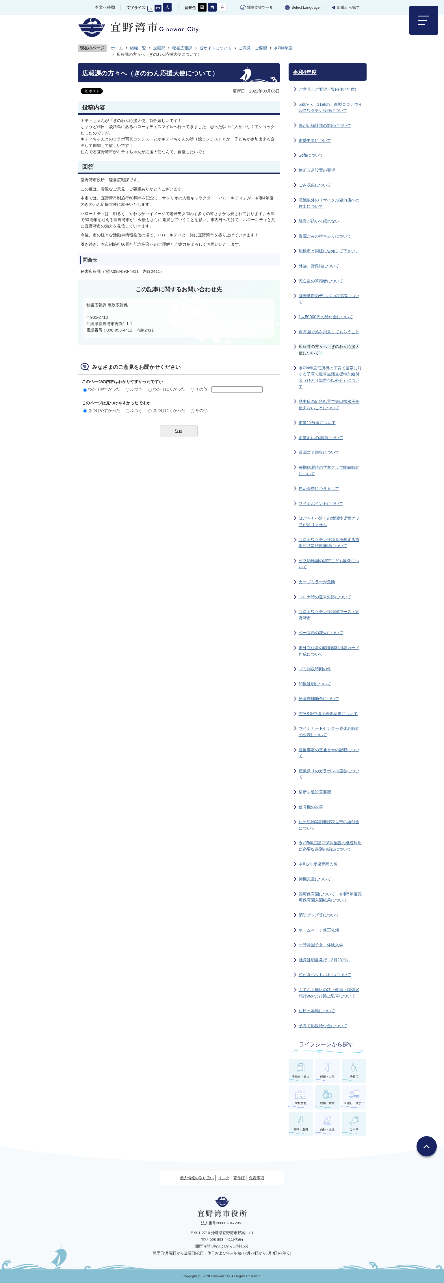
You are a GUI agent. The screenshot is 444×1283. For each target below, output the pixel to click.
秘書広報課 (182, 48)
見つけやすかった (101, 410)
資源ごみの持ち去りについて (325, 236)
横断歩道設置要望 (315, 792)
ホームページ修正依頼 (319, 930)
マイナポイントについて (321, 503)
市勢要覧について (315, 140)
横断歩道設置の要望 (317, 170)
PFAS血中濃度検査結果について (328, 713)
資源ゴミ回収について (319, 452)
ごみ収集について (315, 185)
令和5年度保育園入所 (318, 864)
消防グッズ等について (319, 915)
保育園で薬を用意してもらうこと (329, 331)
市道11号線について (317, 422)
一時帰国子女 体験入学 (321, 945)
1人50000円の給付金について (326, 316)
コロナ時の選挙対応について (325, 597)
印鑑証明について (315, 684)
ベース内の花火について (321, 632)
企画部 (159, 48)
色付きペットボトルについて (325, 974)
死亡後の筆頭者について (321, 281)
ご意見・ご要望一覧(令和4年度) (327, 89)
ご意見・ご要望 (253, 48)
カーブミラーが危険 (317, 582)
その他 (199, 389)
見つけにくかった (166, 410)
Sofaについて (311, 155)
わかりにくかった (166, 389)
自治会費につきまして (319, 488)
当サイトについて (215, 48)
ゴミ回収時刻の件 (315, 669)
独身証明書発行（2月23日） (324, 960)
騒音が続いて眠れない (319, 221)
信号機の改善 (311, 807)
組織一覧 (138, 48)
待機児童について (315, 879)
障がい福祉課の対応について (325, 125)
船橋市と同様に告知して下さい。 (329, 251)
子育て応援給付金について (323, 1025)
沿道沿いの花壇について (321, 437)
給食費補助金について (319, 698)
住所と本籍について (317, 1010)
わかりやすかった (101, 389)
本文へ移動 (105, 7)
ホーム (117, 48)
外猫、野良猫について (319, 266)
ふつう (134, 389)
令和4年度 (283, 48)
